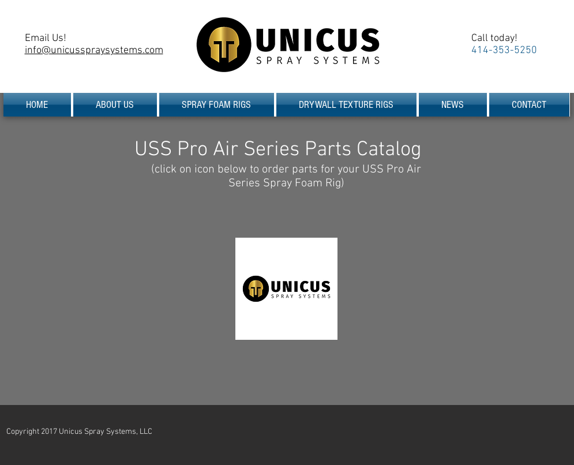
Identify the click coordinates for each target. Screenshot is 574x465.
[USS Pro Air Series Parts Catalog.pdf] (286, 290)
